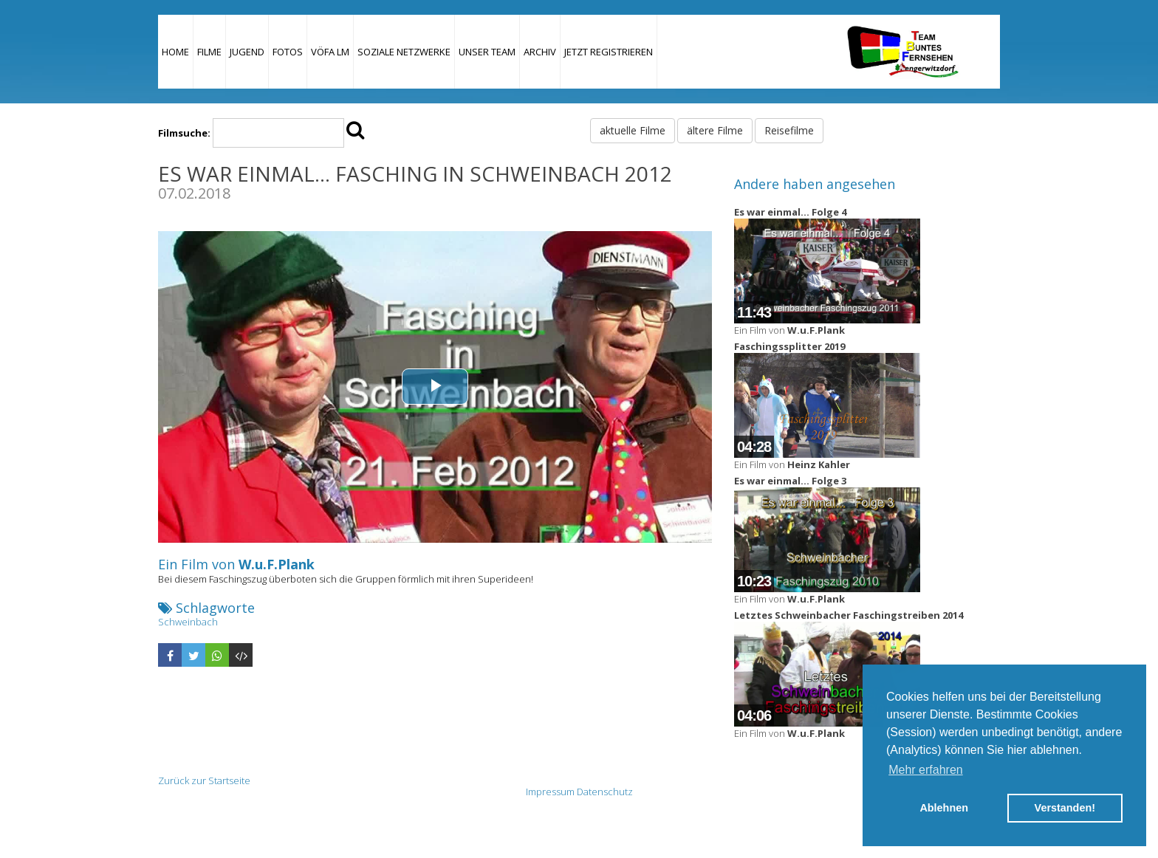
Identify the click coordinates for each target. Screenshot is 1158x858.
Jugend (247, 51)
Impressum (550, 791)
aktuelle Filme (632, 130)
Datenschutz (605, 791)
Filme (209, 51)
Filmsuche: (184, 133)
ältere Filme (715, 130)
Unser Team (487, 51)
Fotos (288, 51)
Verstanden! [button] (1065, 808)
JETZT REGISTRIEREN (608, 51)
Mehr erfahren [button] (925, 769)
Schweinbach (188, 621)
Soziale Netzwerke (403, 51)
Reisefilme (789, 130)
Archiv (540, 51)
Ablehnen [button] (943, 808)
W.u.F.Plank (277, 564)
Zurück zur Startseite (204, 780)
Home (175, 51)
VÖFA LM (330, 51)
